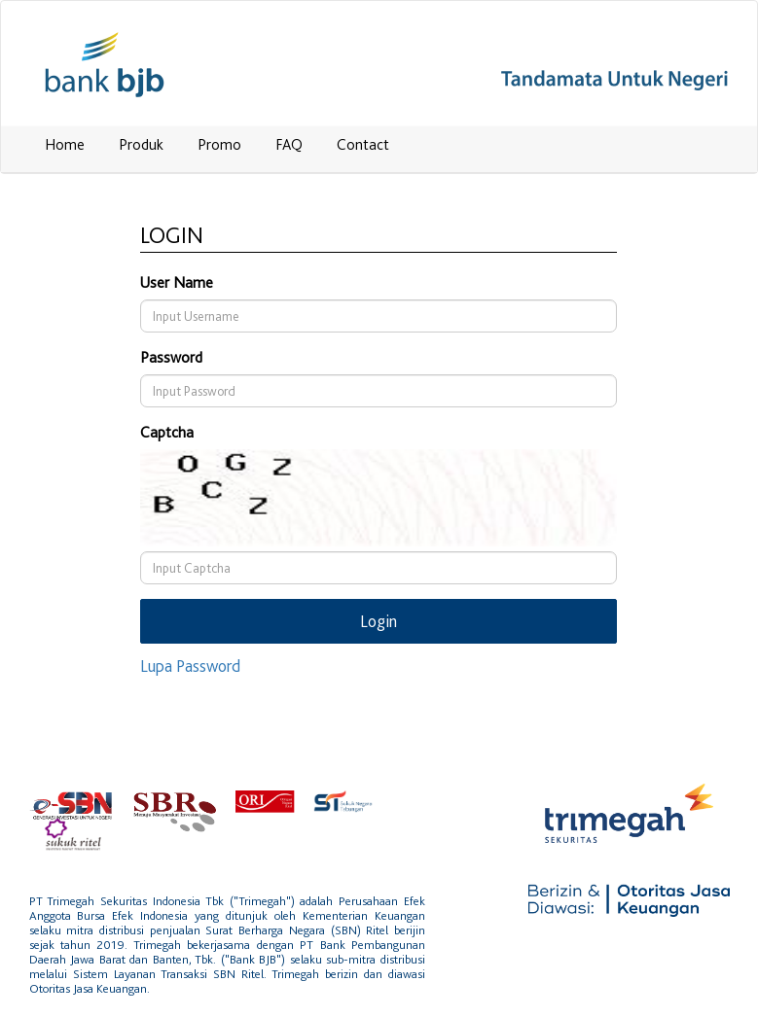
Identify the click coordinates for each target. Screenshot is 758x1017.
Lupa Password (190, 665)
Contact (363, 144)
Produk (141, 144)
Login (378, 621)
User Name (176, 282)
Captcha (167, 432)
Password (171, 357)
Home (65, 144)
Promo (219, 144)
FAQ (289, 144)
